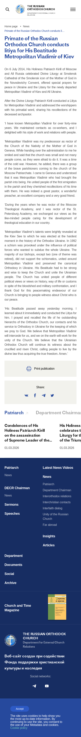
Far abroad (50, 524)
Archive (10, 583)
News (8, 475)
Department (13, 556)
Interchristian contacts (56, 502)
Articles (49, 545)
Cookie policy (18, 727)
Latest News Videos (58, 468)
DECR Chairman (17, 488)
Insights (49, 536)
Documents (13, 565)
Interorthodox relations (57, 496)
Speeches (12, 513)
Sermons (11, 504)
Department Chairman (57, 490)
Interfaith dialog (52, 508)
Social (9, 574)
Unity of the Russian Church (55, 516)
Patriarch (11, 468)
